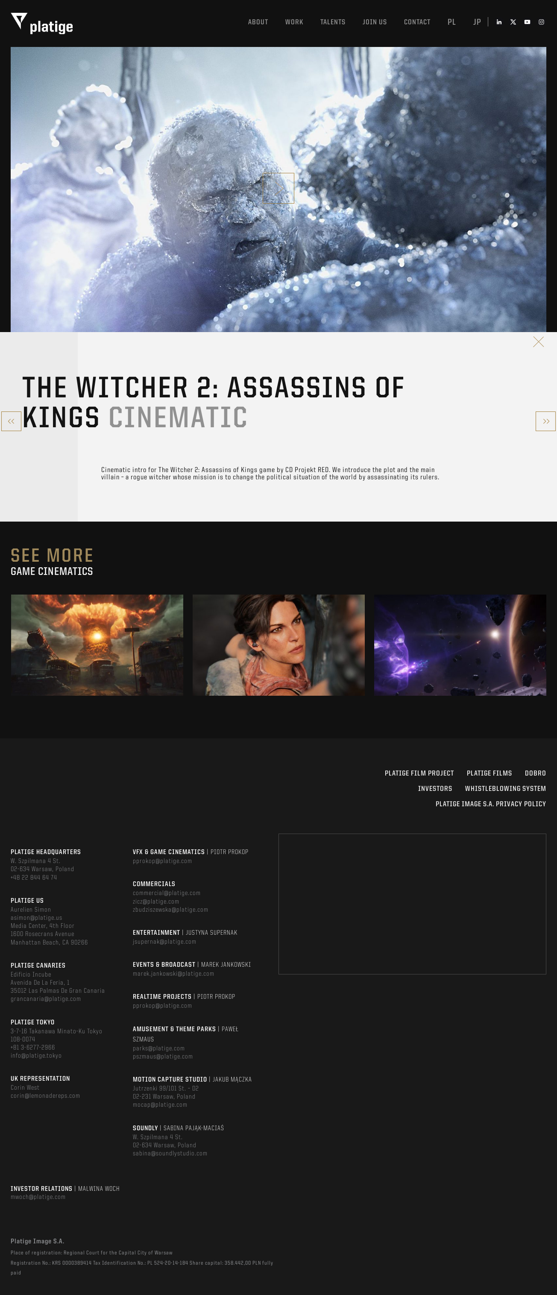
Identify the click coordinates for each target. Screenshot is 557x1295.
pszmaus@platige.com (163, 1056)
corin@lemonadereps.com (45, 1096)
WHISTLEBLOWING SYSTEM (505, 789)
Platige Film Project (419, 773)
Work (294, 22)
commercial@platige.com (167, 893)
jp (477, 22)
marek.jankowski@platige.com (173, 974)
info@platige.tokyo (36, 1056)
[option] (97, 645)
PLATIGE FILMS (489, 773)
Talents (333, 22)
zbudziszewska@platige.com (170, 910)
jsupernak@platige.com (164, 942)
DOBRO (535, 773)
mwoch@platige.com (38, 1197)
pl (452, 22)
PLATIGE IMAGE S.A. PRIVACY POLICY (491, 804)
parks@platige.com (159, 1048)
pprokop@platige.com (162, 861)
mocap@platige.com (160, 1105)
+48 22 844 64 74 (34, 878)
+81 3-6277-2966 (33, 1047)
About (258, 22)
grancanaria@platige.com (46, 999)
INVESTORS (435, 789)
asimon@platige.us (36, 918)
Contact (417, 22)
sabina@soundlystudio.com (170, 1153)
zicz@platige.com (156, 901)
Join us (375, 22)
